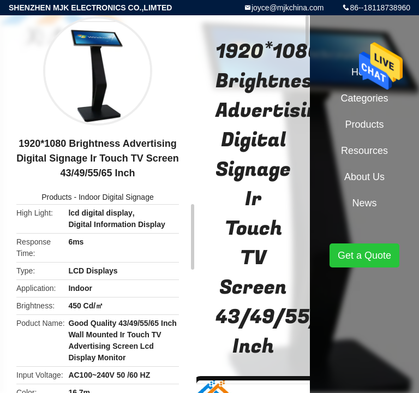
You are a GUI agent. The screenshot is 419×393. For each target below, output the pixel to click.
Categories (364, 98)
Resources (364, 150)
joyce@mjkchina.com (288, 7)
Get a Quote (364, 255)
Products (56, 197)
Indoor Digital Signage (116, 197)
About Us (364, 176)
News (364, 203)
